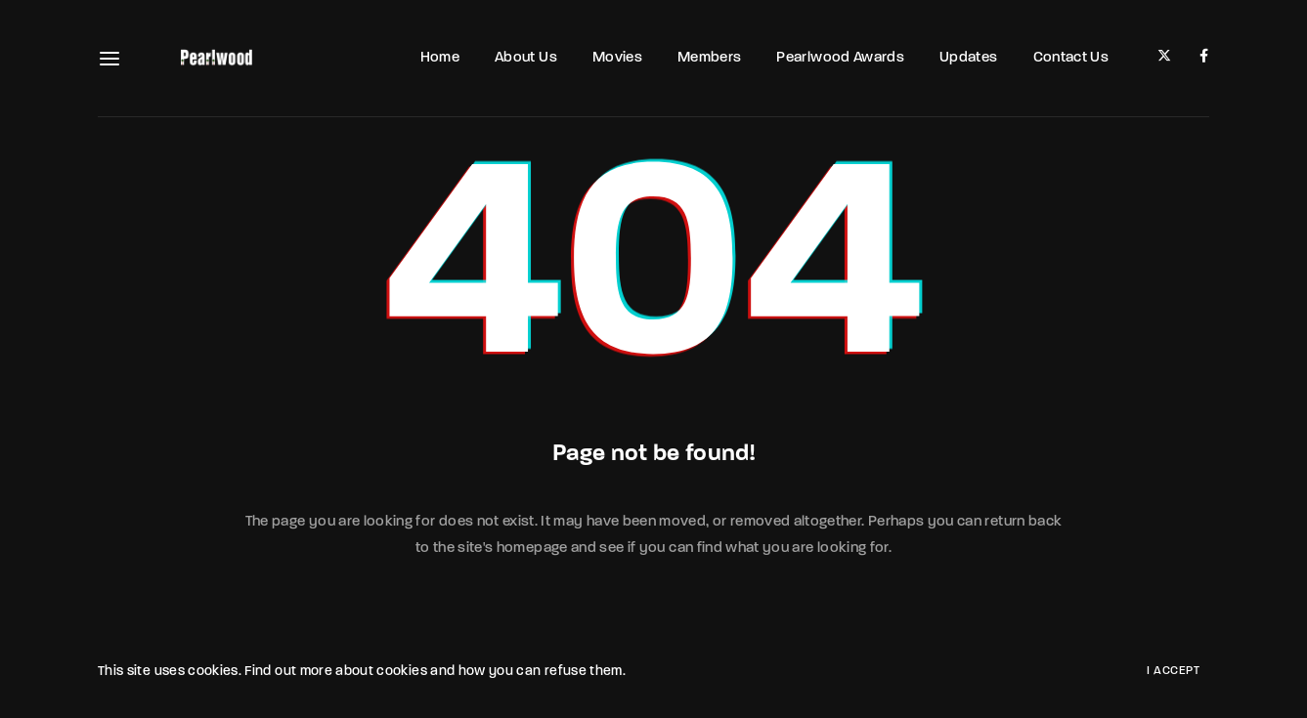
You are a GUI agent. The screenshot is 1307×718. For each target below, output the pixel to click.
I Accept (1173, 671)
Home (439, 58)
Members (709, 58)
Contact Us (1071, 58)
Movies (617, 58)
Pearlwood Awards (840, 58)
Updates (968, 58)
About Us (526, 58)
